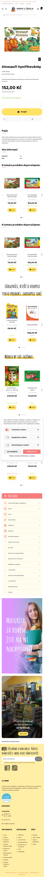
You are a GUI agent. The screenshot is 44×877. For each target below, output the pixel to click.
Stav (3, 158)
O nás (16, 4)
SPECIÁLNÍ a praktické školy (16, 553)
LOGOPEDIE (11, 570)
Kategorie (13, 496)
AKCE (9, 514)
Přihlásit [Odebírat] (38, 759)
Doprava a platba (7, 857)
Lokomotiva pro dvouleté (12, 321)
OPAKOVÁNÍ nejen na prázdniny (17, 503)
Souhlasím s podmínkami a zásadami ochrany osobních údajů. (19, 762)
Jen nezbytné (12, 451)
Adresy (34, 844)
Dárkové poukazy (12, 587)
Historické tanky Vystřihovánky (12, 196)
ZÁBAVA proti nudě (13, 542)
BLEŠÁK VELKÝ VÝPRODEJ (15, 559)
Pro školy (5, 860)
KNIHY (10, 509)
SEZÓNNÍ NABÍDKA (13, 537)
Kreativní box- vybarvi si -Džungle (12, 389)
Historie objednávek (36, 841)
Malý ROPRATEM (32, 325)
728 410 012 (7, 820)
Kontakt (22, 4)
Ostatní (10, 592)
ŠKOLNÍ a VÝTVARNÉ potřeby (16, 576)
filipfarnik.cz (22, 875)
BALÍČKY (10, 548)
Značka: (4, 72)
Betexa (8, 72)
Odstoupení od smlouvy (7, 854)
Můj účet (28, 4)
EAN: (3, 74)
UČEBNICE (11, 525)
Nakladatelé (21, 852)
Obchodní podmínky (6, 841)
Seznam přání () (7, 4)
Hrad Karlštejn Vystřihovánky (32, 196)
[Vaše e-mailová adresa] (18, 759)
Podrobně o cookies (6, 850)
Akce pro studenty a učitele (6, 864)
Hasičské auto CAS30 (32, 389)
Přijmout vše (32, 451)
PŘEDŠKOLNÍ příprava (14, 564)
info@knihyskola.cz (9, 824)
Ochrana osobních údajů (7, 845)
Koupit (22, 111)
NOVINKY (10, 531)
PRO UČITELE (12, 520)
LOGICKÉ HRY (12, 581)
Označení (4, 156)
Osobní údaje (36, 838)
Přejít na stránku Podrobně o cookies (22, 456)
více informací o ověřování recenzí (10, 741)
